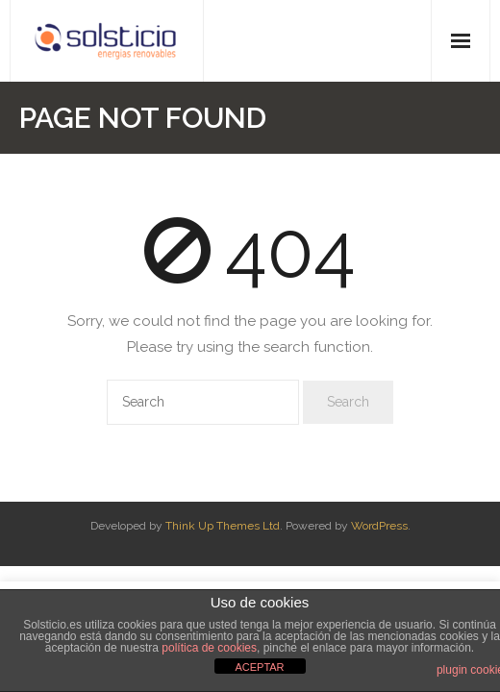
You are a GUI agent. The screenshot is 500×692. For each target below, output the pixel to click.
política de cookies (209, 648)
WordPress (379, 525)
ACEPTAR (259, 667)
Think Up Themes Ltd (222, 525)
